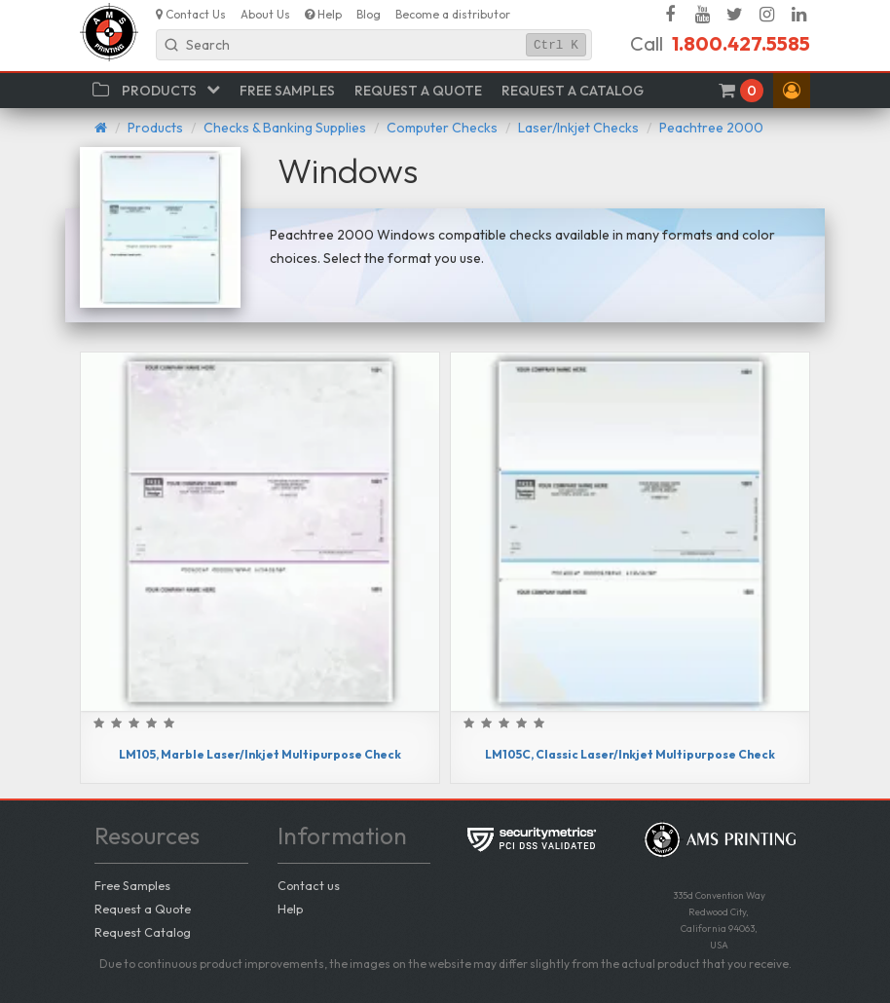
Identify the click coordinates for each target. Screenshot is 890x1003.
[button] (791, 90)
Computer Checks (442, 127)
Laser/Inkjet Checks (578, 127)
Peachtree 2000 (711, 127)
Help (290, 908)
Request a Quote (142, 908)
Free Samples (132, 885)
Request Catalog (142, 932)
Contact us (309, 885)
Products (155, 127)
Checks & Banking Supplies (285, 127)
